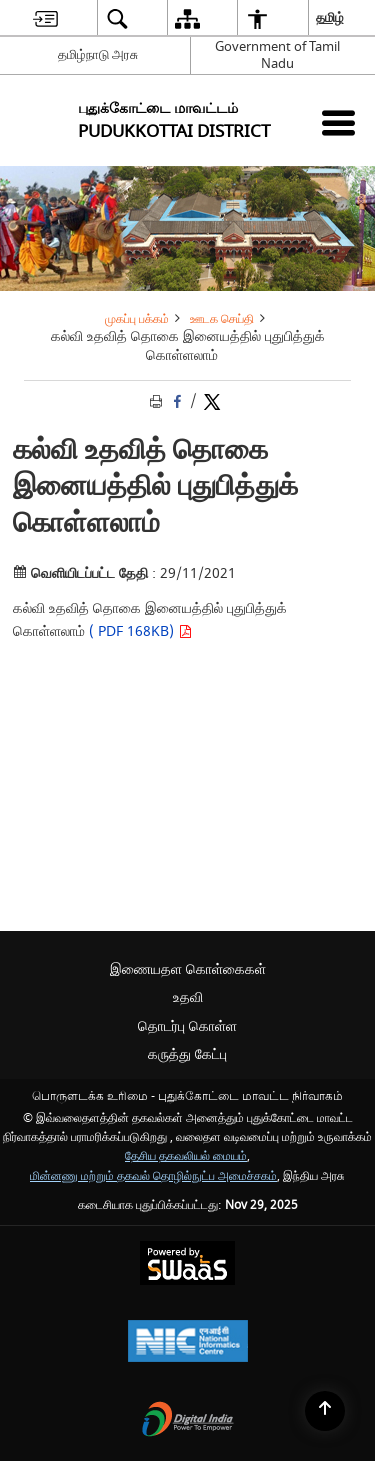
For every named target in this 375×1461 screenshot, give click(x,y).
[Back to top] (325, 1411)
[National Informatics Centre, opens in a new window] (188, 1343)
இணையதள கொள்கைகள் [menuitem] (188, 969)
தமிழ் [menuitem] (331, 17)
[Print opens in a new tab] (158, 401)
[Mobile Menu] (338, 122)
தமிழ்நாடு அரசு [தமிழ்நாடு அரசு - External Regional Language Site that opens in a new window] (98, 54)
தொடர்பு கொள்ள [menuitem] (187, 1026)
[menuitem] (45, 18)
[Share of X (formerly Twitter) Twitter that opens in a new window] (212, 401)
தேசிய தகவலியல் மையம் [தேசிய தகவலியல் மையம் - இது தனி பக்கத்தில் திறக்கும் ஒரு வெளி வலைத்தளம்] (186, 1156)
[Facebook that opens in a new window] (178, 401)
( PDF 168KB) (138, 631)
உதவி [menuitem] (188, 997)
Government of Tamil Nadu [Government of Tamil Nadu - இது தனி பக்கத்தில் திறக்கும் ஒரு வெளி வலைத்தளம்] (277, 55)
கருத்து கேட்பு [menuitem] (187, 1054)
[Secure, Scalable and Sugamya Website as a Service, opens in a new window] (187, 1265)
